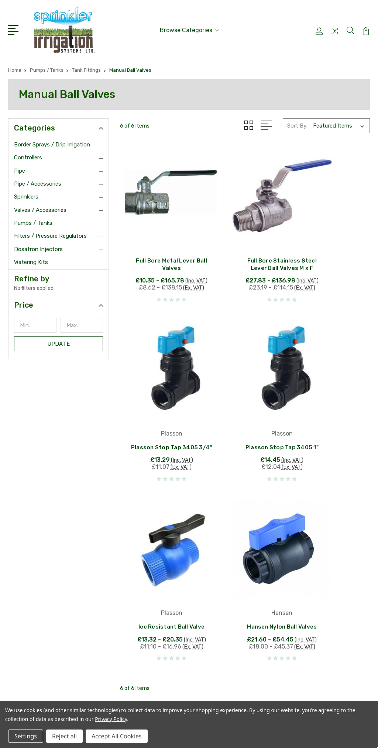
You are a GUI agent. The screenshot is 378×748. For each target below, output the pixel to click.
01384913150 (35, 582)
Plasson (162, 580)
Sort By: (297, 122)
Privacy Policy (111, 718)
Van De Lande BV (174, 602)
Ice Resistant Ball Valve (245, 418)
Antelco (162, 591)
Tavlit (159, 613)
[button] (58, 301)
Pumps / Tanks (33, 219)
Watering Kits (31, 258)
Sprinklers (26, 193)
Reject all (64, 736)
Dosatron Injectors (38, 245)
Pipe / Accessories (37, 180)
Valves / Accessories (40, 206)
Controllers (28, 153)
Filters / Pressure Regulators (50, 232)
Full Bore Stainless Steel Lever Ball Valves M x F (245, 239)
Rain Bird (163, 569)
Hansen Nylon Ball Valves (330, 418)
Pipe (19, 167)
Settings (25, 736)
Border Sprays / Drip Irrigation (52, 141)
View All (162, 624)
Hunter (160, 558)
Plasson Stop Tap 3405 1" (159, 431)
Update (58, 340)
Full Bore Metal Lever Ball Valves (159, 243)
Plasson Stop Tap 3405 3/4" (330, 256)
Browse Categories (189, 28)
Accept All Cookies (117, 736)
